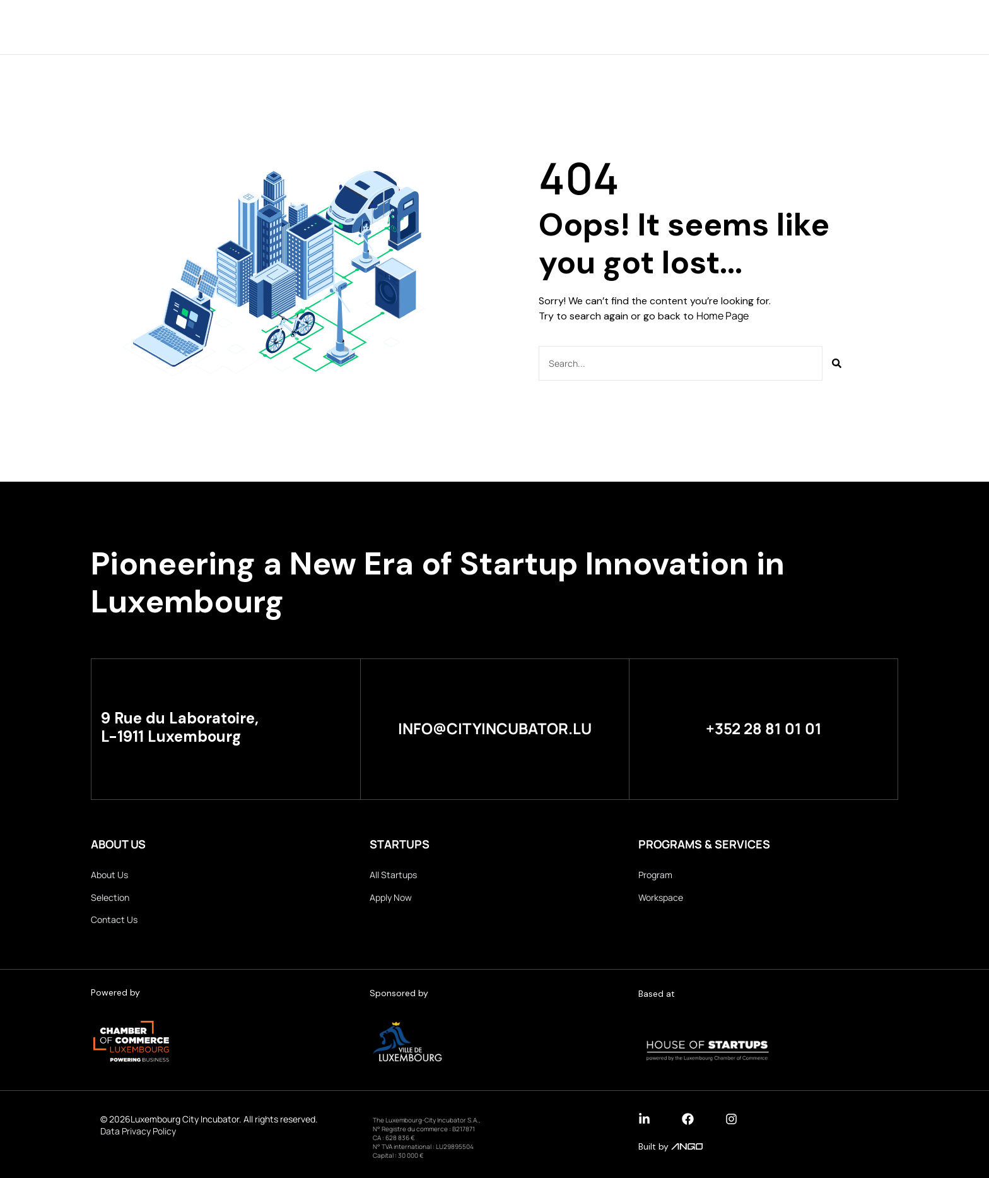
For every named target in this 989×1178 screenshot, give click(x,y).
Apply (663, 27)
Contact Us (114, 919)
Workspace (660, 897)
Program (522, 27)
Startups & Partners (415, 27)
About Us (307, 27)
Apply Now (391, 897)
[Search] (836, 363)
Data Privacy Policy (138, 1131)
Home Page (722, 316)
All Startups (393, 875)
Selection (597, 27)
